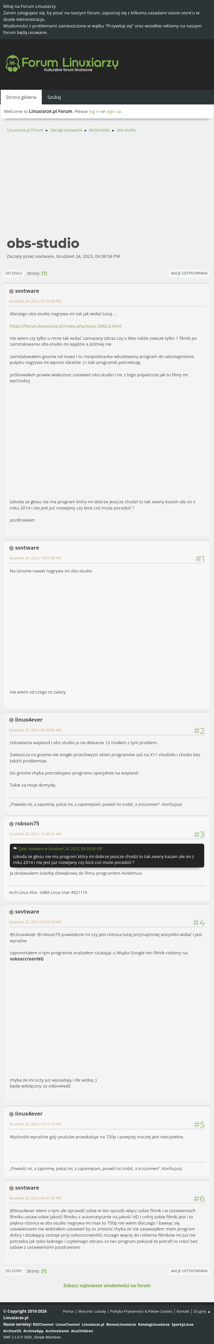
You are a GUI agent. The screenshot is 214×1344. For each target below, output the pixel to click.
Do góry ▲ (202, 1311)
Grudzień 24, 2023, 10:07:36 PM (35, 557)
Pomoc (68, 1311)
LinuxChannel (67, 1324)
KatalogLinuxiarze (154, 1324)
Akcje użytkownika (189, 273)
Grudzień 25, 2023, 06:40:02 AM (35, 729)
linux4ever (28, 719)
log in (94, 111)
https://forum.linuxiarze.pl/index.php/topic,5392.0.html (65, 326)
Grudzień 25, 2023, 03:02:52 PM (35, 921)
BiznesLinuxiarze (121, 1324)
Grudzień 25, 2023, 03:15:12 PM (35, 1123)
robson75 (27, 823)
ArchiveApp (33, 1330)
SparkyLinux (182, 1324)
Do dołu (14, 273)
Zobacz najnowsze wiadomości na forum (106, 1286)
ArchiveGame (57, 1330)
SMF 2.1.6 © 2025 (17, 1337)
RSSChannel (43, 1324)
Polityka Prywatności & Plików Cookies (141, 1311)
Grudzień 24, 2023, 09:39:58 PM (35, 301)
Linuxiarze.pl (93, 1324)
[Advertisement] (107, 187)
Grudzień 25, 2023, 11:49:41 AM (35, 833)
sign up (113, 111)
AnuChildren (82, 1330)
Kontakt (182, 1311)
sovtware (27, 290)
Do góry (14, 1270)
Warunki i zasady (92, 1311)
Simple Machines (47, 1337)
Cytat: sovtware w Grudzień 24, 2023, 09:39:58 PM (60, 848)
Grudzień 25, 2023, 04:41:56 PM (35, 1198)
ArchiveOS (12, 1330)
